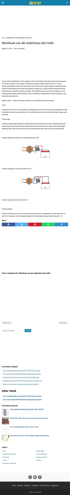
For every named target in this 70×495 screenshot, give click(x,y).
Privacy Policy (45, 485)
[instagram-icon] (30, 477)
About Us (27, 485)
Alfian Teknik (37, 492)
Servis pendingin (41, 457)
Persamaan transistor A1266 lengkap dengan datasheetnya (29, 436)
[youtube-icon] (35, 477)
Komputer (6, 457)
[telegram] (61, 224)
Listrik (5, 460)
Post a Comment (19, 48)
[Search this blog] (67, 3)
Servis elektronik (41, 454)
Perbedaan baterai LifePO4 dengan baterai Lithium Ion (22, 381)
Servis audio (40, 451)
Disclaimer (54, 485)
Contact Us (35, 485)
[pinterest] (35, 224)
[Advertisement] (35, 21)
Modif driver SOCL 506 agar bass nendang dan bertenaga (29, 418)
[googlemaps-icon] (40, 477)
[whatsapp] (48, 224)
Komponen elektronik (9, 454)
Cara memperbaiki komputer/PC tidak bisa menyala (21, 371)
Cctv (4, 451)
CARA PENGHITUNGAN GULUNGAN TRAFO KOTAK (26, 409)
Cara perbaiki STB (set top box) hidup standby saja (21, 377)
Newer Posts (7, 323)
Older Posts (63, 323)
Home (14, 485)
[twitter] (21, 224)
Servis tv (39, 460)
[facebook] (8, 224)
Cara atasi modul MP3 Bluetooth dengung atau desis (22, 374)
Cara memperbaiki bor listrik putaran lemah (24, 427)
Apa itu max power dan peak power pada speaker (21, 384)
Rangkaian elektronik (9, 463)
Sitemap (20, 485)
